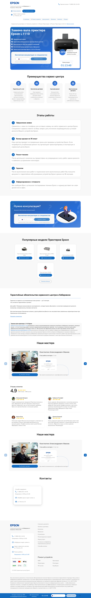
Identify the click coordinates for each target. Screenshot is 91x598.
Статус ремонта (16, 11)
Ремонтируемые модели (44, 536)
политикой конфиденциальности (41, 61)
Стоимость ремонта (43, 524)
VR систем (40, 565)
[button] (85, 363)
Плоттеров (55, 563)
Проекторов (41, 563)
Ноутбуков (55, 565)
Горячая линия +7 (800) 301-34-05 (69, 4)
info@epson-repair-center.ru (20, 542)
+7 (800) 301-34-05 (27, 493)
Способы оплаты (42, 546)
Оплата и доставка (43, 526)
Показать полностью (16, 316)
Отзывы (66, 19)
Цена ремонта (45, 19)
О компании (26, 19)
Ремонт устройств (36, 19)
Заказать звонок (28, 11)
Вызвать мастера (24, 374)
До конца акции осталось (34, 595)
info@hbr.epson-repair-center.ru (25, 498)
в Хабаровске (26, 6)
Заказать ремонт (25, 258)
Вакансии (53, 19)
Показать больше (45, 281)
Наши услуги (41, 539)
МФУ (39, 560)
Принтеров (56, 560)
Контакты (59, 19)
